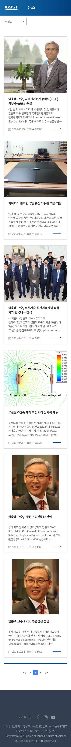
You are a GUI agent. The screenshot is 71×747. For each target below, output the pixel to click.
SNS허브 (21, 717)
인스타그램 (46, 717)
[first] (24, 672)
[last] (47, 672)
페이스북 (38, 717)
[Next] (40, 672)
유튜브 (53, 717)
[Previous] (30, 672)
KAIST (12, 8)
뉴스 (31, 7)
